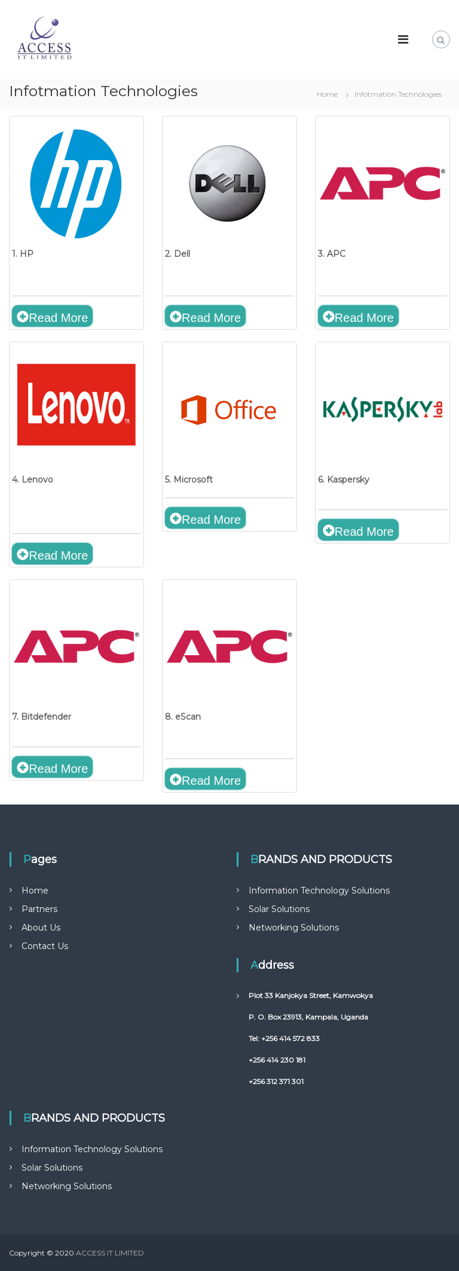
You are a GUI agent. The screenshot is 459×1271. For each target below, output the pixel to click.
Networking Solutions (294, 927)
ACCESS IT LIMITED (110, 1252)
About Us (41, 927)
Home (35, 890)
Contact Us (45, 946)
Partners (39, 909)
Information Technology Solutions (319, 890)
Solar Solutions (279, 909)
